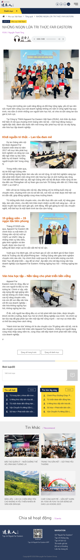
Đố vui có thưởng (61, 546)
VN (69, 4)
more (32, 390)
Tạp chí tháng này (62, 537)
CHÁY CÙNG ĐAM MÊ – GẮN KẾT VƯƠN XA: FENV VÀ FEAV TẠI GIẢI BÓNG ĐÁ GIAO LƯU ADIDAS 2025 (57, 501)
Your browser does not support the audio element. (48, 39)
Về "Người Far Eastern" (64, 535)
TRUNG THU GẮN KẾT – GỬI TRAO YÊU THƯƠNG (57, 462)
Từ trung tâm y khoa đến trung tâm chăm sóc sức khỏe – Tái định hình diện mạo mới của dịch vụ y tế (22, 396)
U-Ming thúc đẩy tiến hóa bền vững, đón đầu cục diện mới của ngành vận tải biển (22, 400)
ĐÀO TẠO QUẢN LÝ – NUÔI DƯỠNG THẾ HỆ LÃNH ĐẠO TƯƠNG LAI (21, 462)
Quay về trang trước (29, 352)
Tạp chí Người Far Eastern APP (38, 542)
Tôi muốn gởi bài (61, 543)
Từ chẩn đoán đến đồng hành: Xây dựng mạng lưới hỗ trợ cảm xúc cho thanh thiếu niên (22, 404)
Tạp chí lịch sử (60, 540)
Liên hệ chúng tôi (61, 549)
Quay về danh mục (52, 352)
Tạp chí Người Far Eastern (12, 536)
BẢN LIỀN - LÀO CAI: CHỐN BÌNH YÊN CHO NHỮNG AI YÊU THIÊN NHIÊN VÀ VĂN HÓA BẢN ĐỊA (20, 501)
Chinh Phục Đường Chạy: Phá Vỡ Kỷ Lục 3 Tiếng (59, 396)
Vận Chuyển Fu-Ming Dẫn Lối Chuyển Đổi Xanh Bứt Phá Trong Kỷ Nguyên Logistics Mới (22, 408)
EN (65, 4)
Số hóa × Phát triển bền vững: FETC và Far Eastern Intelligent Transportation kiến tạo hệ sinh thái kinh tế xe (22, 412)
